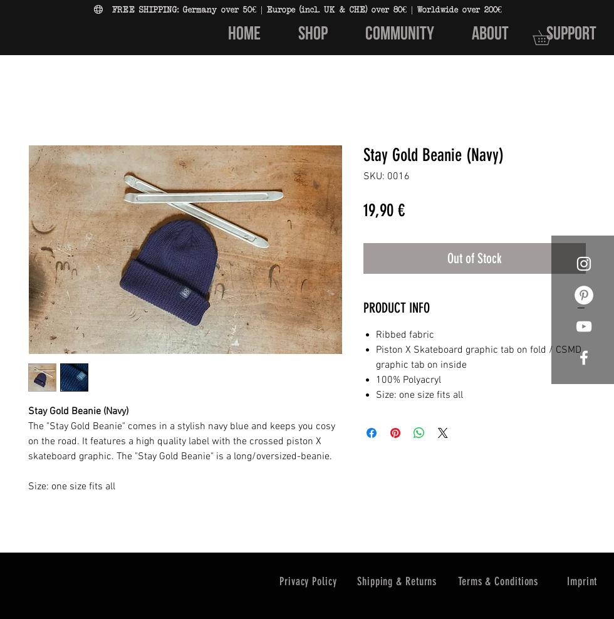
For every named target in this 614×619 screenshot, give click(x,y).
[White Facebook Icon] (584, 357)
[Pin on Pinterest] (395, 432)
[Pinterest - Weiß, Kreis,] (584, 295)
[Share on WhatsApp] (419, 432)
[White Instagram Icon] (584, 263)
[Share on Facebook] (371, 432)
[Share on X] (442, 432)
